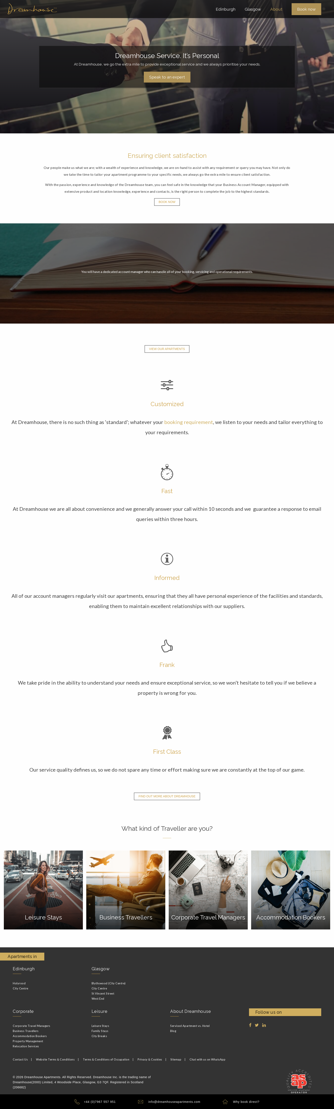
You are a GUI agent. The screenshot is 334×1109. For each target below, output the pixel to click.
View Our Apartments (167, 349)
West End (98, 997)
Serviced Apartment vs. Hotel (190, 1025)
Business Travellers (26, 1030)
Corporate (23, 1010)
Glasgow (101, 968)
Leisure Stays (100, 1025)
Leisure (100, 1010)
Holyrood (19, 982)
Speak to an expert (167, 77)
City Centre (20, 987)
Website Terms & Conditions (55, 1058)
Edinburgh (24, 968)
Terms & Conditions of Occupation (106, 1058)
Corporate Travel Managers (31, 1025)
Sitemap (175, 1058)
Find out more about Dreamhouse (166, 796)
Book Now (167, 202)
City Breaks (99, 1035)
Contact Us (20, 1058)
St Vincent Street (103, 992)
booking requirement (188, 422)
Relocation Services (26, 1045)
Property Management (28, 1040)
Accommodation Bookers (30, 1035)
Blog (173, 1030)
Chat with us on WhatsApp (207, 1058)
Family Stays (100, 1030)
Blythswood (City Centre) (109, 982)
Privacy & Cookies (150, 1058)
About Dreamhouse (190, 1010)
